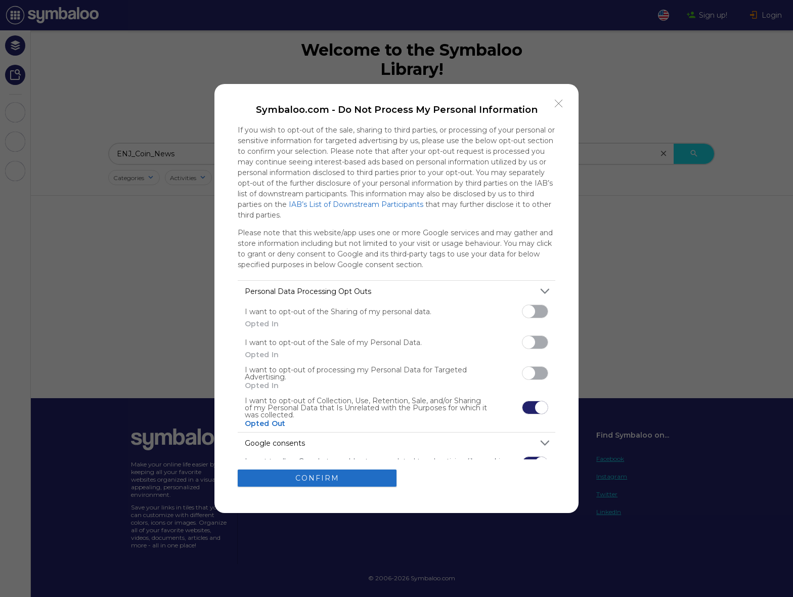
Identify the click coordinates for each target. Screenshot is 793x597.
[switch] (535, 311)
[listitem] (396, 291)
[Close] (558, 103)
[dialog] (396, 298)
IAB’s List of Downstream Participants (356, 204)
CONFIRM (317, 478)
